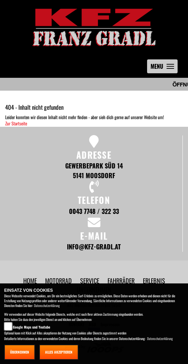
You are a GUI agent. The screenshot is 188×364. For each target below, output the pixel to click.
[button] (59, 280)
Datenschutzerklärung (47, 305)
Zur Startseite (16, 123)
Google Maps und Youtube (31, 327)
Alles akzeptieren (58, 352)
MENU (164, 68)
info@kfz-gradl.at (94, 246)
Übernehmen (19, 352)
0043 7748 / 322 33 (94, 211)
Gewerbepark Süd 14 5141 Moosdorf (94, 170)
